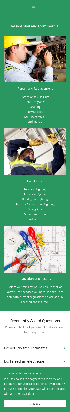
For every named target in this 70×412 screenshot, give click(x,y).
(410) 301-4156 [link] (35, 391)
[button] (35, 6)
